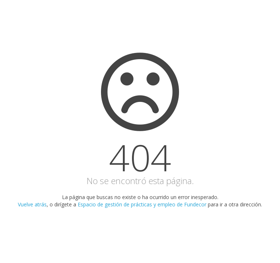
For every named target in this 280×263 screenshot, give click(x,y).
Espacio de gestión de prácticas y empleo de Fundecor (142, 204)
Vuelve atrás (32, 204)
